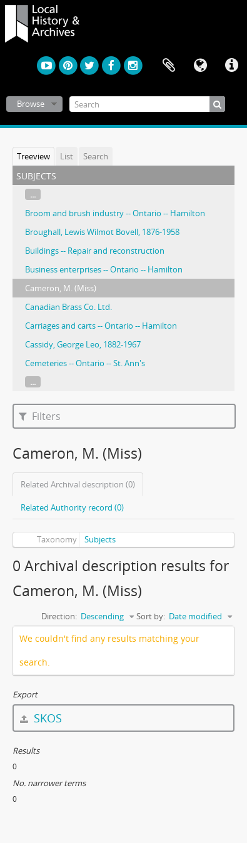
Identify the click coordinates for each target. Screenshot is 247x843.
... (33, 194)
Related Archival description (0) (78, 484)
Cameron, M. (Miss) (60, 288)
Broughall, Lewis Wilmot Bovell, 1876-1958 (102, 231)
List (66, 156)
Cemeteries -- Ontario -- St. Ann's (85, 363)
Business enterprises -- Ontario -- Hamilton (104, 269)
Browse (30, 103)
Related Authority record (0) (72, 507)
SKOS (41, 718)
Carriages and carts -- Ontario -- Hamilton (101, 325)
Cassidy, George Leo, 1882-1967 (83, 344)
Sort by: (150, 616)
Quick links (231, 65)
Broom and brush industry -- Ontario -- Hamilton (115, 213)
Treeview (33, 156)
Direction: (59, 616)
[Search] (147, 104)
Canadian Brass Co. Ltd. (68, 306)
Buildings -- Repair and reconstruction (94, 250)
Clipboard (168, 65)
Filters (40, 416)
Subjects (100, 539)
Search (95, 156)
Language (200, 65)
